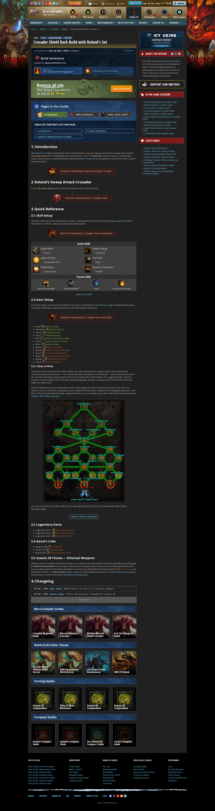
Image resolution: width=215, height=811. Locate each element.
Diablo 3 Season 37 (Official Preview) (159, 151)
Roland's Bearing (52, 335)
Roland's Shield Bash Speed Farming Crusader (82, 171)
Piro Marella (56, 546)
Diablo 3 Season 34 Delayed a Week (159, 165)
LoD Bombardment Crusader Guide (159, 111)
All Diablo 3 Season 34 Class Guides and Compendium (160, 161)
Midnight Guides (76, 775)
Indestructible (58, 572)
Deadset (176, 61)
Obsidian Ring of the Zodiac (57, 356)
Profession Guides (141, 775)
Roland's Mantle (56, 329)
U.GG (170, 766)
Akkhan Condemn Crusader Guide (158, 114)
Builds (64, 29)
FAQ (67, 795)
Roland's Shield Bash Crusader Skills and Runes (81, 233)
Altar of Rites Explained (84, 516)
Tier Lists (106, 766)
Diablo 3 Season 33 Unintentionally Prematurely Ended (157, 172)
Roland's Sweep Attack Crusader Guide (160, 102)
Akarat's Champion (103, 267)
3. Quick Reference (96, 131)
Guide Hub (107, 783)
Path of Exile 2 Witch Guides (39, 783)
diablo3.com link (84, 294)
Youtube (161, 70)
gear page (55, 589)
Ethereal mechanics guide (123, 572)
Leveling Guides (75, 780)
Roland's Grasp (53, 332)
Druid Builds (108, 772)
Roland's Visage (51, 326)
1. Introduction (43, 131)
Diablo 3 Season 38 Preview (155, 148)
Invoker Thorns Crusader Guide (157, 125)
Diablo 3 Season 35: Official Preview (159, 157)
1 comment (128, 50)
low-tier (68, 38)
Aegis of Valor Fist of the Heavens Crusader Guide (161, 118)
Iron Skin (97, 257)
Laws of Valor (48, 257)
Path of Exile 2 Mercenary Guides (41, 769)
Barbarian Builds (110, 769)
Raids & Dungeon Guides (143, 772)
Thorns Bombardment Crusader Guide (160, 122)
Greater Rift (90, 158)
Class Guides (74, 766)
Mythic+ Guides (75, 769)
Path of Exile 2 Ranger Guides (40, 775)
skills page (56, 594)
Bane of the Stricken (65, 533)
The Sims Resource (176, 769)
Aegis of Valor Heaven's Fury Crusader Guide (159, 129)
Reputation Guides (141, 778)
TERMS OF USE (92, 795)
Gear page (108, 305)
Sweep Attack (40, 156)
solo (43, 38)
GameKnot (172, 780)
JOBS (105, 795)
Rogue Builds (108, 778)
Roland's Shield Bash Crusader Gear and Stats (82, 317)
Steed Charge (99, 248)
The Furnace (126, 569)
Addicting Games (175, 772)
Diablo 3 (43, 29)
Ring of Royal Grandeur (60, 552)
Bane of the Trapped (65, 530)
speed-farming (55, 38)
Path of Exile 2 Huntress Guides (41, 766)
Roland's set (40, 153)
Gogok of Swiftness (64, 536)
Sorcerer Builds (109, 780)
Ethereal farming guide (77, 574)
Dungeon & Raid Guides (79, 778)
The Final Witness (53, 362)
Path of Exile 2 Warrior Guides (40, 780)
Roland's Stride (52, 344)
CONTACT (43, 795)
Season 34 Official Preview (155, 168)
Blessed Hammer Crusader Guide (158, 105)
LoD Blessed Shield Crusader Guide (159, 133)
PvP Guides (73, 772)
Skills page (116, 221)
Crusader (54, 29)
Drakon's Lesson (54, 347)
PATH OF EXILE (34, 760)
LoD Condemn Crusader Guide (157, 108)
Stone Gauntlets (56, 549)
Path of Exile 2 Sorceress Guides (41, 778)
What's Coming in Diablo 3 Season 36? (160, 154)
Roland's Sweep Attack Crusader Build (82, 198)
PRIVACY (77, 795)
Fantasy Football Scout (177, 778)
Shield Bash (59, 156)
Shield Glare (47, 267)
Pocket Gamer (174, 775)
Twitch (145, 73)
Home (33, 29)
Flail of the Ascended (57, 359)
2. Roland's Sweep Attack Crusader (53, 136)
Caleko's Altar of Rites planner (44, 396)
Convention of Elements (56, 353)
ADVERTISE (56, 795)
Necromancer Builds (111, 775)
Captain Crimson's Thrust (56, 341)
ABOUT (31, 795)
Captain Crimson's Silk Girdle (56, 338)
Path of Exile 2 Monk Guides (39, 772)
